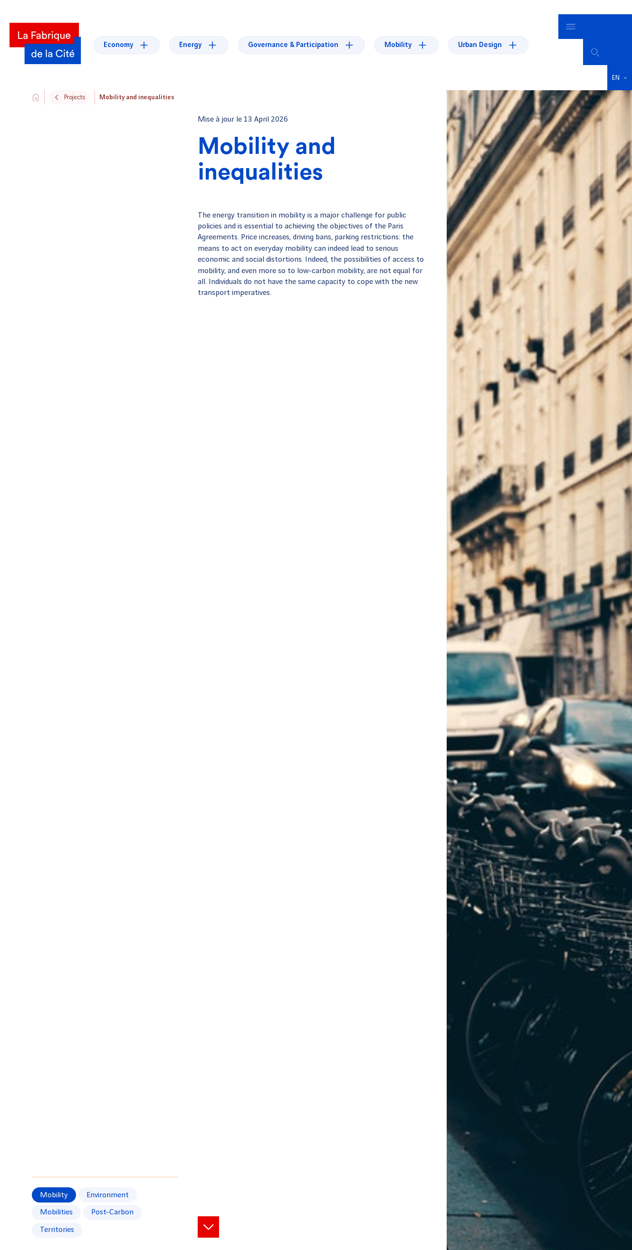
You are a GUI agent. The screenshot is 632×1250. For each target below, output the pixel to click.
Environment (107, 1180)
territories (57, 1215)
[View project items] (208, 1212)
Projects (74, 82)
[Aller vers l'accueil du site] (35, 83)
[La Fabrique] (45, 37)
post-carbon (112, 1198)
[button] (619, 63)
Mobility (54, 1180)
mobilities (56, 1198)
